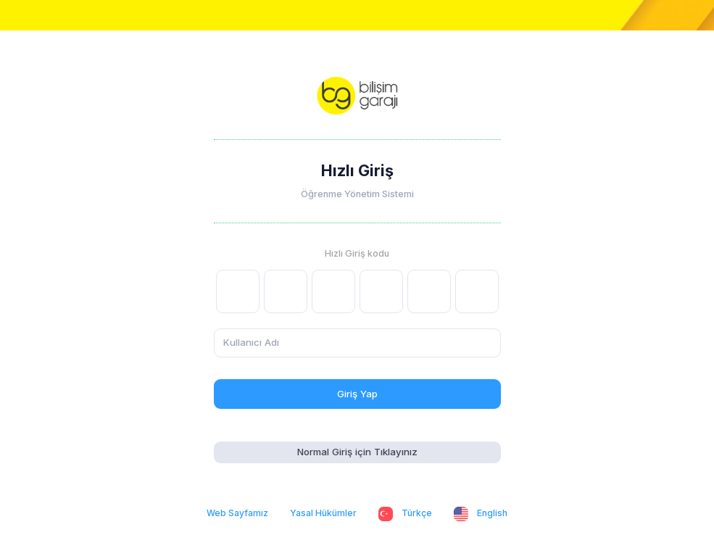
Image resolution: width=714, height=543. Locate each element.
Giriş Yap (357, 393)
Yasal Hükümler (323, 512)
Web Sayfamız (237, 512)
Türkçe (405, 514)
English (480, 514)
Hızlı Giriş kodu (357, 253)
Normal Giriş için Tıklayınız (357, 451)
